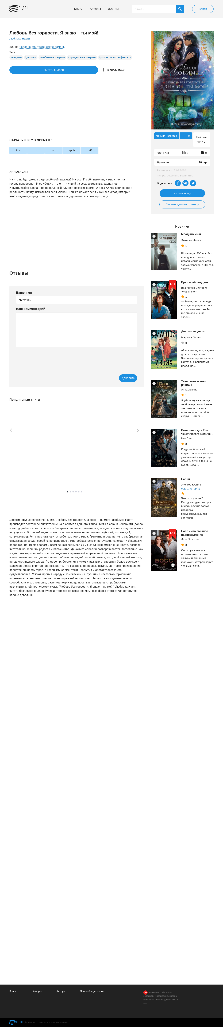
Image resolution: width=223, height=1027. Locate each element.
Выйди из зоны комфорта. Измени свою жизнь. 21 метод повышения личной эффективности (122, 464)
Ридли (26, 8)
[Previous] (10, 431)
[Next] (139, 431)
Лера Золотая (190, 541)
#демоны (30, 57)
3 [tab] (73, 498)
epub (86, 150)
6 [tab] (81, 498)
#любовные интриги (52, 57)
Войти (203, 8)
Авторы (95, 9)
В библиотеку (63, 70)
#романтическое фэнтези (115, 57)
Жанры (113, 9)
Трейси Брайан (116, 476)
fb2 (20, 150)
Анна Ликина (189, 389)
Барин (185, 481)
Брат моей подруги (194, 282)
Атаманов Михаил (69, 467)
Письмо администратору (182, 204)
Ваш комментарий (30, 309)
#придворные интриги (82, 57)
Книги (78, 9)
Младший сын (191, 234)
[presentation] (42, 358)
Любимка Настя (20, 38)
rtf (42, 150)
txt (63, 150)
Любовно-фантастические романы (42, 46)
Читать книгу (182, 193)
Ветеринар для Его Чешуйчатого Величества (194, 434)
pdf (107, 150)
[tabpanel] (26, 444)
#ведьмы (16, 57)
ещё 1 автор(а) (190, 490)
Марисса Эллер (191, 337)
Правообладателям (92, 991)
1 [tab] (67, 498)
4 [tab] (76, 498)
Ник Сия (186, 441)
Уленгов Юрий (190, 486)
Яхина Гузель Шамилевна (25, 467)
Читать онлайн (25, 70)
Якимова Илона (191, 240)
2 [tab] (70, 498)
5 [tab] (78, 498)
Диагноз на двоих (193, 331)
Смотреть (22, 476)
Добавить (123, 378)
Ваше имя (24, 292)
